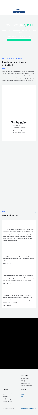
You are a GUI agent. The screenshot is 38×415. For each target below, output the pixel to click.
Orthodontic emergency (7, 393)
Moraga (22, 395)
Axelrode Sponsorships (25, 384)
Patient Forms (23, 380)
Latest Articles (23, 382)
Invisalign (4, 398)
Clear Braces (5, 396)
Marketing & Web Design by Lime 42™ (28, 409)
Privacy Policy (23, 387)
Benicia (22, 393)
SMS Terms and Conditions (26, 385)
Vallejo (22, 398)
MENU (19, 9)
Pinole (22, 396)
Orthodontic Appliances (7, 401)
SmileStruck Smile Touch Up (8, 400)
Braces (4, 395)
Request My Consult (25, 378)
